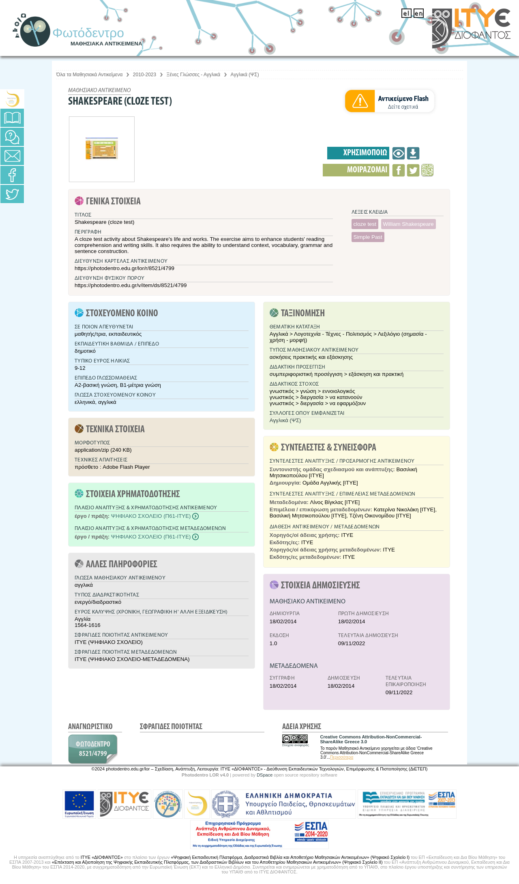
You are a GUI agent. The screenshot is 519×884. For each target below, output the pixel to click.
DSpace (264, 774)
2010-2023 (144, 74)
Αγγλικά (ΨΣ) (245, 74)
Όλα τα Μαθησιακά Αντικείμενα (89, 74)
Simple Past (368, 237)
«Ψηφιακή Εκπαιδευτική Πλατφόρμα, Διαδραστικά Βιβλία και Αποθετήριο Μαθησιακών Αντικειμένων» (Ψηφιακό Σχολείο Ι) (290, 857)
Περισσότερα (341, 757)
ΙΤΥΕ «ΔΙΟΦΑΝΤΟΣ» (102, 857)
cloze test (365, 224)
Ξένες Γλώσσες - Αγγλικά (194, 74)
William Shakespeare (408, 224)
